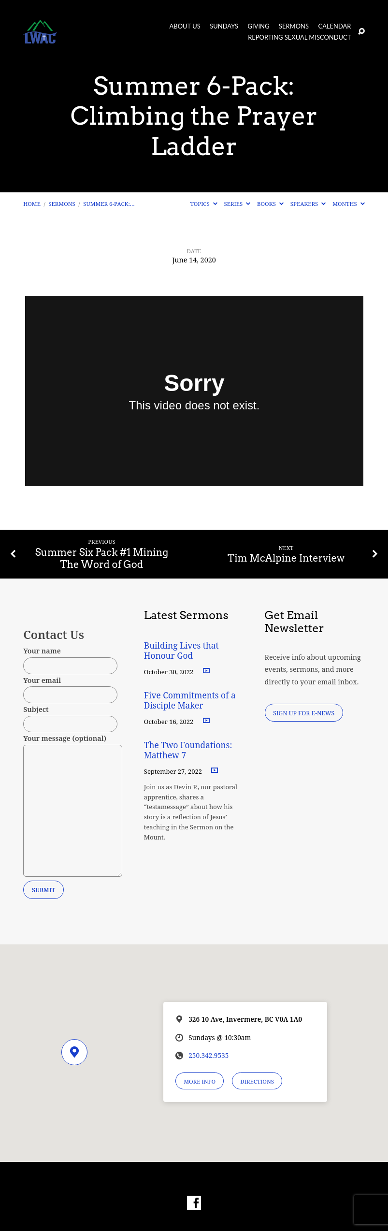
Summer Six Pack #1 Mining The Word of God (101, 558)
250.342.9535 (208, 1055)
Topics (203, 203)
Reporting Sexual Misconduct (299, 37)
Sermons (294, 26)
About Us (185, 26)
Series (237, 203)
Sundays (224, 26)
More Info (200, 1081)
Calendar (334, 26)
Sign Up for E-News (303, 713)
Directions (257, 1081)
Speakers (308, 203)
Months (348, 203)
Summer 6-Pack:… (108, 203)
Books (270, 203)
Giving (259, 26)
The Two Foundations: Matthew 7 (188, 750)
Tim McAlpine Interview (286, 558)
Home (32, 203)
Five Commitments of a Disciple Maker (190, 700)
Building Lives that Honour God (181, 650)
